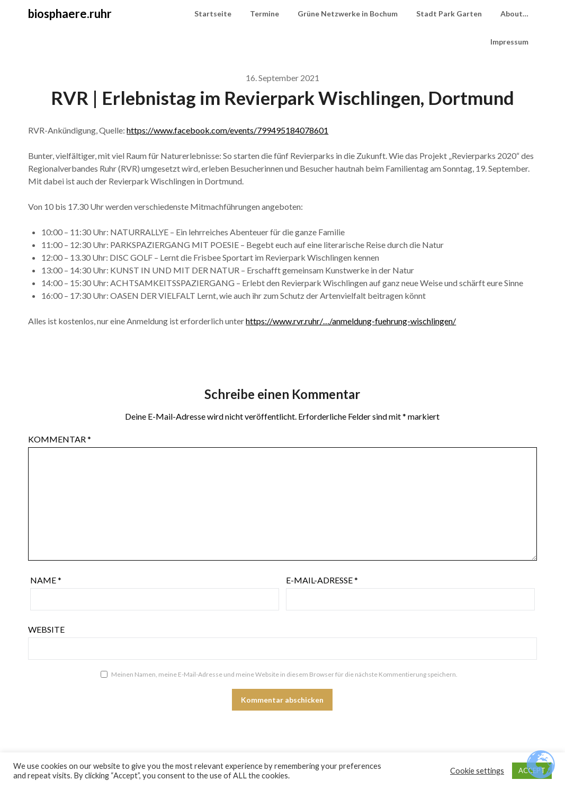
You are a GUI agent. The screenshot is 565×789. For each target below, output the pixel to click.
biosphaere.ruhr (70, 13)
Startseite (212, 13)
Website (46, 629)
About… (514, 13)
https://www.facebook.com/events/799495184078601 (227, 130)
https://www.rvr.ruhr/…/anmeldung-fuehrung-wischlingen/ (351, 321)
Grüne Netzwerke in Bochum (348, 13)
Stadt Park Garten (449, 13)
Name (45, 580)
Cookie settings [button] (477, 770)
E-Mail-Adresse (322, 580)
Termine (264, 13)
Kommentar (59, 439)
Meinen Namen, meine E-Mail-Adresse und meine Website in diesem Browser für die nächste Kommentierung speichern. (284, 674)
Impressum (509, 41)
